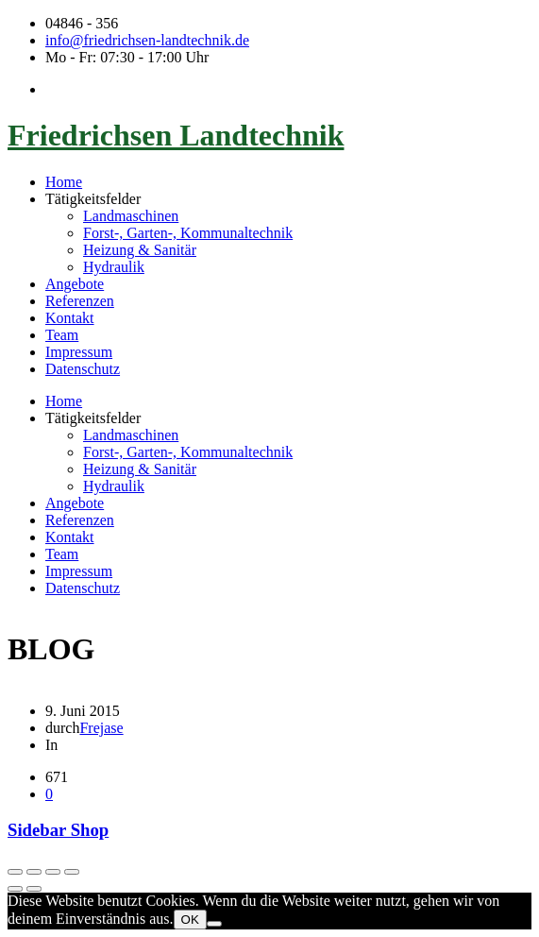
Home (63, 182)
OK (190, 919)
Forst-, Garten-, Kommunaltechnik (188, 233)
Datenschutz (82, 369)
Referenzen (79, 301)
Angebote (74, 284)
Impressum (78, 352)
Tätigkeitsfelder (93, 199)
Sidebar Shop (58, 830)
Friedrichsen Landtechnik (176, 135)
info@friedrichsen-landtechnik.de (147, 40)
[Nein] (214, 924)
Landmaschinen (130, 216)
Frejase (101, 728)
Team (61, 335)
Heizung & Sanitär (139, 250)
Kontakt (69, 318)
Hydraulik (113, 267)
